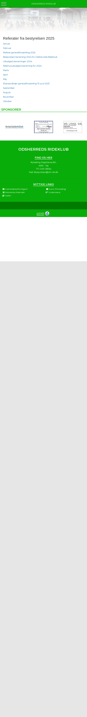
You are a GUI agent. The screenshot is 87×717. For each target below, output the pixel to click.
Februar (7, 48)
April (5, 75)
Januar (6, 44)
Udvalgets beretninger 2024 (17, 61)
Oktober (7, 101)
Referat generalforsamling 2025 (19, 52)
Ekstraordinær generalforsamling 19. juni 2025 (26, 83)
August (7, 92)
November (8, 97)
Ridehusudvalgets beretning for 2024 (22, 66)
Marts (6, 70)
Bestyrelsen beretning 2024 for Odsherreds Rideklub (30, 57)
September (9, 88)
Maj (5, 79)
